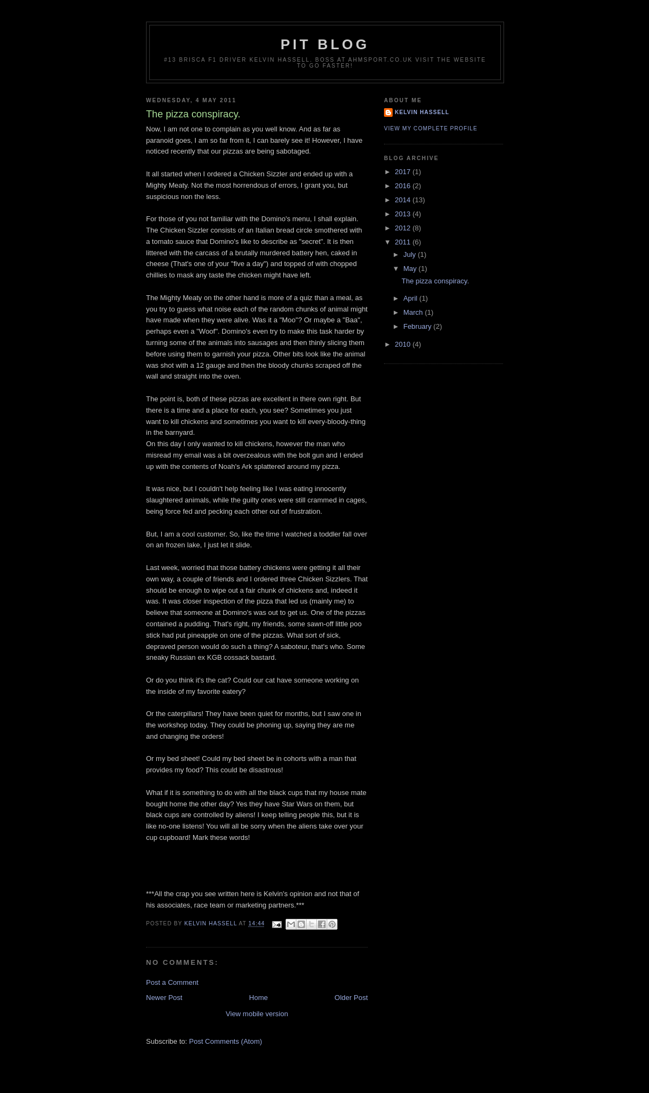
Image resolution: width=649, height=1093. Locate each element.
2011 (404, 242)
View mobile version (257, 1014)
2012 (404, 228)
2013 (404, 214)
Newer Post (164, 997)
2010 (404, 344)
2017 (404, 172)
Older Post (351, 997)
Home (258, 997)
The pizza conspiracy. (435, 281)
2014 (404, 200)
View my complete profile (431, 128)
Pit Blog (325, 44)
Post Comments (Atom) (225, 1041)
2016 (404, 186)
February (418, 326)
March (414, 312)
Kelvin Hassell (422, 112)
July (410, 254)
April (411, 298)
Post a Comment (172, 982)
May (411, 268)
